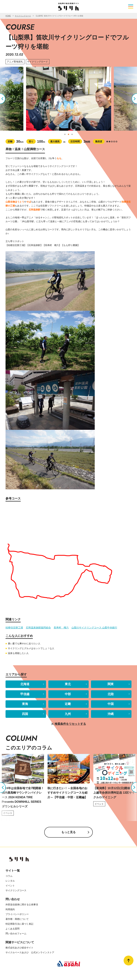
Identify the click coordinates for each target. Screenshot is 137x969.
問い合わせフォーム (16, 933)
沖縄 (111, 714)
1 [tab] (65, 134)
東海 (25, 704)
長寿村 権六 (61, 627)
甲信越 (24, 694)
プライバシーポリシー (17, 914)
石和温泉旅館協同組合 (38, 627)
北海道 (24, 684)
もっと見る (68, 832)
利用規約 (10, 909)
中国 (111, 704)
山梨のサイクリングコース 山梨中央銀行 (94, 627)
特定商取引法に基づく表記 (19, 924)
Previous (5, 99)
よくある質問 (12, 928)
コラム (9, 876)
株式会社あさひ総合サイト (19, 947)
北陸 (111, 694)
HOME (8, 16)
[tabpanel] (68, 99)
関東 (111, 684)
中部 (68, 694)
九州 (68, 714)
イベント (10, 885)
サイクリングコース (23, 16)
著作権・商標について (17, 919)
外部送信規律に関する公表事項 (22, 904)
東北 (68, 684)
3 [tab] (72, 134)
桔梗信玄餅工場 (14, 627)
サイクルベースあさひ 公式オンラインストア (30, 952)
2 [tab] (68, 134)
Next (131, 99)
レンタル (10, 880)
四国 (25, 714)
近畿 (68, 704)
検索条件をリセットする (68, 723)
